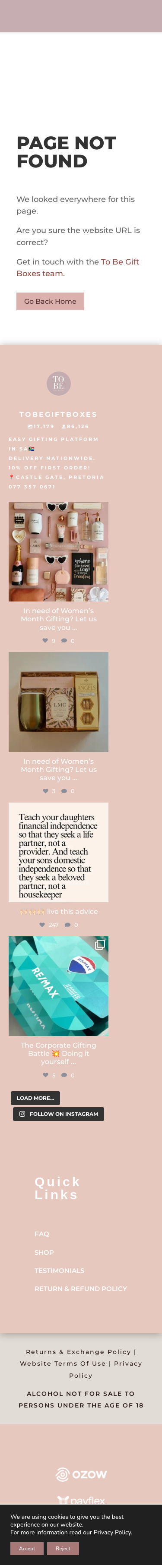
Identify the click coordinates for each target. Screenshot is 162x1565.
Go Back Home (50, 301)
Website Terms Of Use (63, 1363)
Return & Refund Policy (81, 1289)
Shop (44, 1252)
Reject (63, 1548)
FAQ (42, 1234)
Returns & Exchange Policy (78, 1352)
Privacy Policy (112, 1532)
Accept (27, 1548)
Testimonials (59, 1270)
